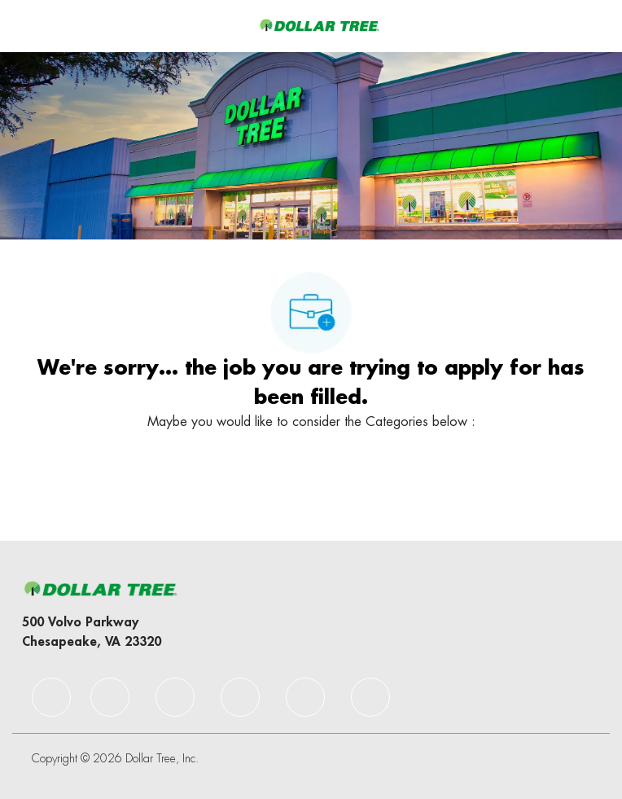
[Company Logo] (319, 25)
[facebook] (51, 697)
